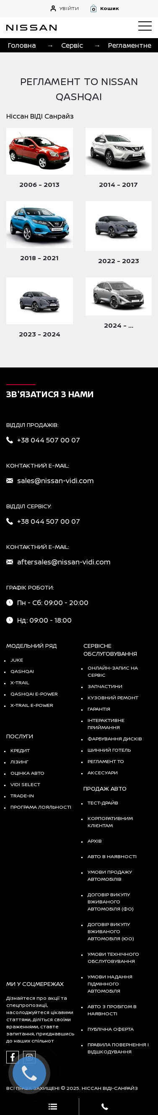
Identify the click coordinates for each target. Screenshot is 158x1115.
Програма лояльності (40, 806)
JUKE (16, 659)
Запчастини (105, 686)
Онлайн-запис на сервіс (113, 671)
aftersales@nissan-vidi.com (64, 562)
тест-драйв (103, 802)
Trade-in (22, 795)
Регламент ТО (106, 761)
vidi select (25, 784)
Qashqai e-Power (34, 693)
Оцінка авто (27, 772)
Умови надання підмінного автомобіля (110, 983)
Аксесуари (103, 772)
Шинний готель (109, 749)
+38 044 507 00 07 (48, 440)
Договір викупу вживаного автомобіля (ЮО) (111, 931)
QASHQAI (22, 671)
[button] (120, 8)
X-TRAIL (19, 682)
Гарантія (99, 708)
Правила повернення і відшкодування (118, 1048)
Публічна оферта (111, 1028)
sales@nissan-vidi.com (55, 480)
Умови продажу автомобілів (110, 875)
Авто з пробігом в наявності (112, 1010)
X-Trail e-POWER (31, 705)
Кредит (20, 750)
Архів (95, 840)
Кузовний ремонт (113, 697)
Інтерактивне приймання (106, 724)
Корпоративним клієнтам (110, 822)
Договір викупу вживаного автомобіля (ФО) (111, 901)
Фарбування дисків (115, 738)
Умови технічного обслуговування (113, 957)
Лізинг (19, 761)
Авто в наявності (112, 856)
